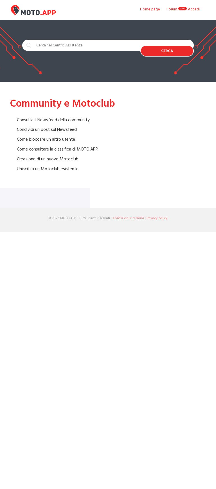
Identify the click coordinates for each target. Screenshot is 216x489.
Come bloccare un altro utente (46, 139)
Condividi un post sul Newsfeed (47, 129)
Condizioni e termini (128, 218)
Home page (150, 9)
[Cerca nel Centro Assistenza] (81, 45)
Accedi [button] (194, 9)
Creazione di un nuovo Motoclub (47, 159)
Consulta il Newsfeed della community (53, 120)
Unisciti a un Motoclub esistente (47, 169)
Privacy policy (157, 218)
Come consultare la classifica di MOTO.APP (57, 149)
